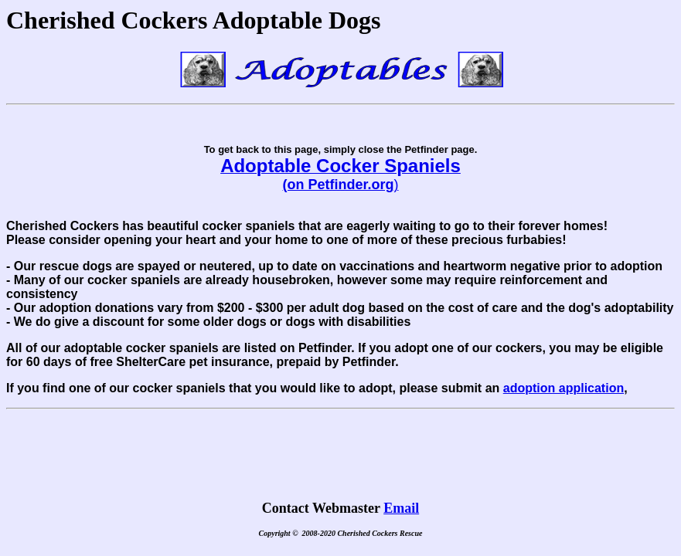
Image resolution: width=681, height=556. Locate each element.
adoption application (563, 388)
